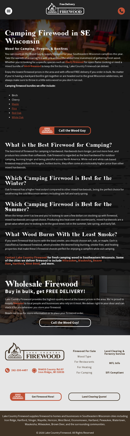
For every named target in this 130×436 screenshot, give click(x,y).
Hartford (18, 264)
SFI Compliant (115, 372)
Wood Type (84, 356)
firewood (18, 303)
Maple (15, 104)
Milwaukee (69, 260)
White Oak (18, 117)
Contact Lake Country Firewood (26, 257)
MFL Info (114, 363)
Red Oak (16, 113)
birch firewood (32, 66)
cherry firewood (74, 62)
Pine (14, 108)
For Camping (84, 372)
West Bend (33, 264)
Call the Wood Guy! (65, 322)
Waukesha (84, 260)
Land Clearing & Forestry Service (114, 352)
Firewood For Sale (84, 351)
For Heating (84, 367)
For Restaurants (84, 362)
